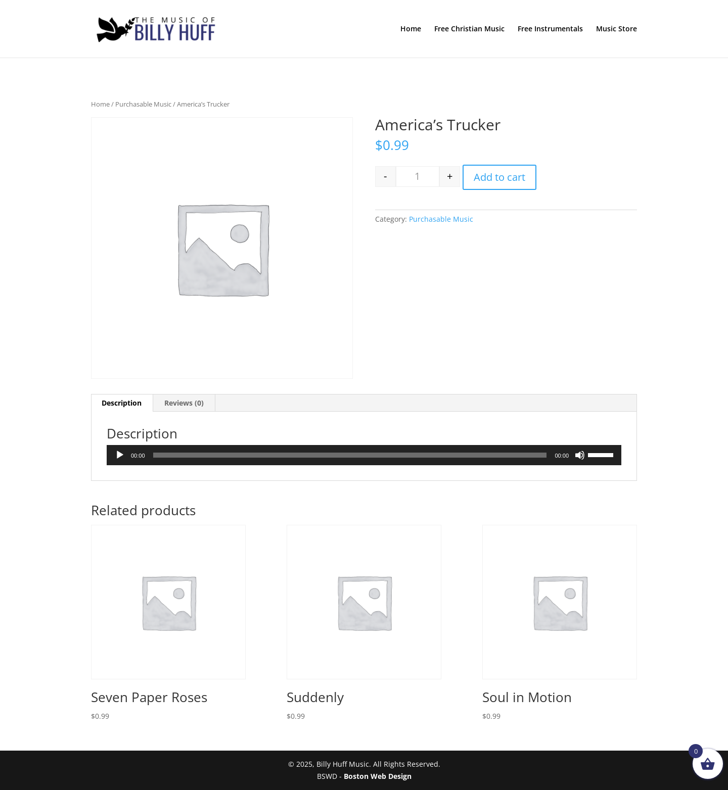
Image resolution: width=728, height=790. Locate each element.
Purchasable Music (143, 104)
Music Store (616, 29)
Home (410, 29)
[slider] (350, 455)
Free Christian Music (469, 29)
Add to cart (499, 177)
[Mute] (580, 455)
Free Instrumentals (550, 29)
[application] (364, 455)
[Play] (120, 455)
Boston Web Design (378, 776)
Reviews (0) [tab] (184, 403)
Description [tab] (122, 403)
